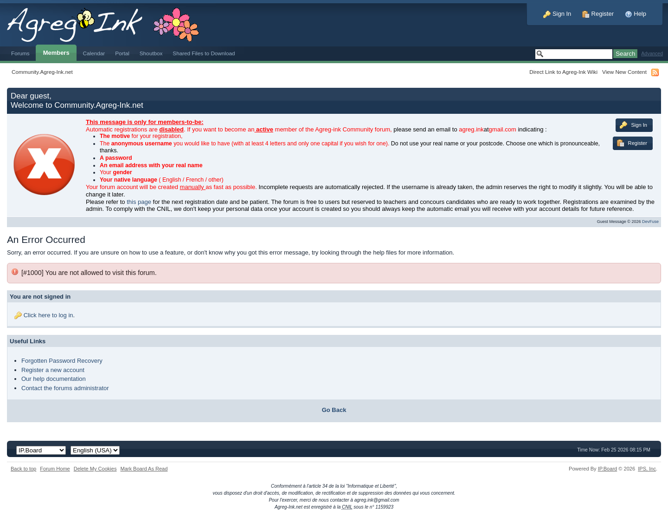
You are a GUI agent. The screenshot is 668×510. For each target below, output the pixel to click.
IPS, (647, 468)
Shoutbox (151, 53)
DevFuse (650, 221)
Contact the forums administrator (65, 388)
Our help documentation (53, 378)
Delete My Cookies (95, 468)
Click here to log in (48, 315)
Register (598, 13)
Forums (20, 53)
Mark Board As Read (143, 468)
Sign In (557, 13)
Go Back (334, 409)
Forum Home (55, 468)
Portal (122, 53)
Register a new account (52, 369)
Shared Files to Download (204, 53)
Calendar (94, 53)
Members (56, 52)
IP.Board (607, 468)
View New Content (624, 72)
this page (139, 201)
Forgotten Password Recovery (62, 360)
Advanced (652, 53)
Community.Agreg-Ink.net (42, 72)
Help (635, 13)
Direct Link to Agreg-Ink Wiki (563, 72)
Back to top (23, 468)
